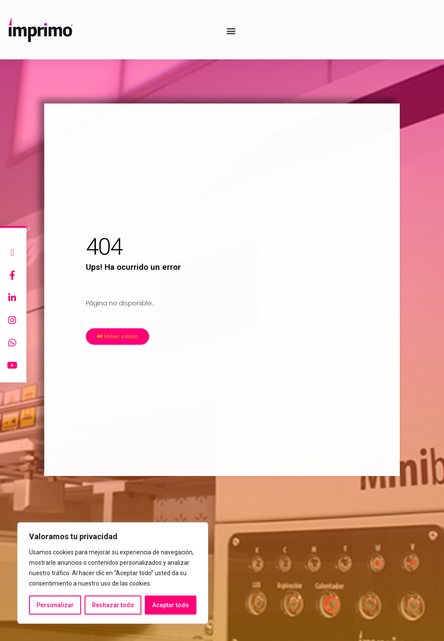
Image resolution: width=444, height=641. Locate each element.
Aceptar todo (170, 605)
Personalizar (55, 605)
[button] (231, 30)
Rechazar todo (113, 605)
